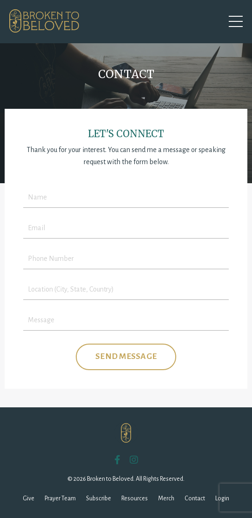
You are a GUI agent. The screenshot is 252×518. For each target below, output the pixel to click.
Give (28, 498)
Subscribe (98, 498)
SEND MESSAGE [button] (126, 356)
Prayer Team (60, 498)
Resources (134, 498)
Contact (195, 498)
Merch (166, 498)
